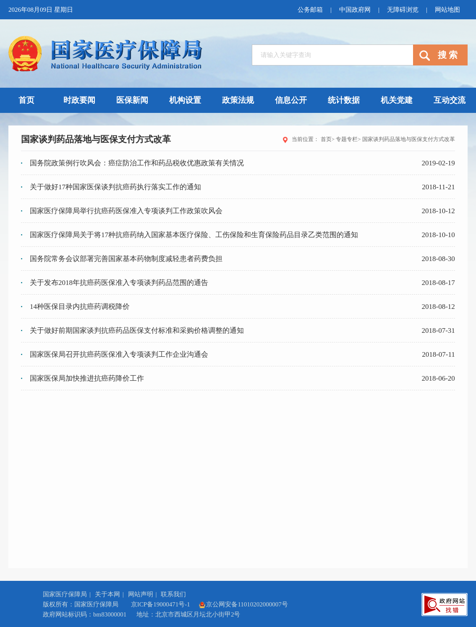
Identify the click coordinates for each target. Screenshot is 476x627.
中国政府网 (355, 9)
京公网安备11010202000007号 (243, 604)
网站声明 (140, 594)
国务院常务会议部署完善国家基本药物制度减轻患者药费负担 (126, 259)
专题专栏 (347, 139)
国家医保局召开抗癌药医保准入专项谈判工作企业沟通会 (119, 354)
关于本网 (107, 594)
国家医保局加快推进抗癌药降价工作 (87, 378)
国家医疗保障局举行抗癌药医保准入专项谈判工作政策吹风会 (126, 211)
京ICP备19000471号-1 (160, 604)
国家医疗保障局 (65, 594)
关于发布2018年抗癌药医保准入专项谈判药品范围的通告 (119, 283)
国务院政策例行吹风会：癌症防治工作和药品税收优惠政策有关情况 (137, 163)
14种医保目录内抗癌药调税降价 (80, 307)
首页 (326, 139)
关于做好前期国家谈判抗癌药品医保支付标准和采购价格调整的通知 (137, 330)
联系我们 (173, 594)
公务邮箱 (310, 9)
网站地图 (447, 9)
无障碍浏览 (402, 9)
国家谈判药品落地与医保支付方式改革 (408, 139)
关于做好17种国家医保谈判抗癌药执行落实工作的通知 (115, 187)
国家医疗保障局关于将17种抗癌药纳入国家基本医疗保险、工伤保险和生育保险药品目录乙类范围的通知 (194, 235)
